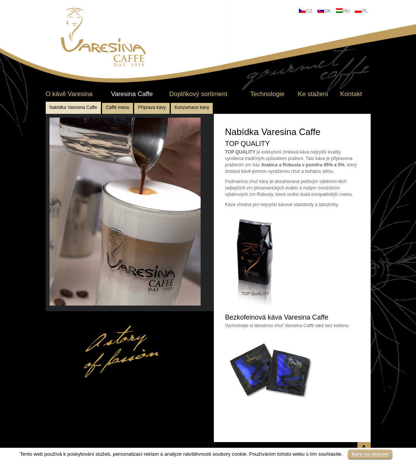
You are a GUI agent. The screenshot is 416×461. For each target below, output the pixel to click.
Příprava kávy (151, 107)
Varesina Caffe (132, 94)
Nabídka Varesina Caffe (73, 107)
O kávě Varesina (69, 94)
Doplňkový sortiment (198, 94)
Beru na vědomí (370, 454)
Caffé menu (117, 107)
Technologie (267, 94)
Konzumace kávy (192, 107)
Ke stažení (313, 94)
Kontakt (351, 94)
